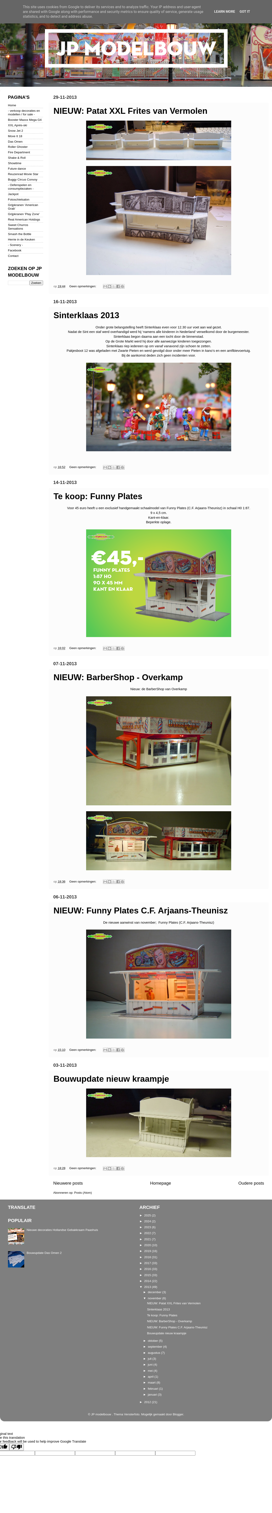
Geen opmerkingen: (83, 286)
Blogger (178, 1414)
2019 (148, 1251)
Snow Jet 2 (15, 130)
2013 (148, 1287)
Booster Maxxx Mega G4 (25, 120)
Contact (13, 256)
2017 (148, 1263)
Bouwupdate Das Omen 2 (44, 1253)
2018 (148, 1257)
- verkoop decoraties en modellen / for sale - (24, 112)
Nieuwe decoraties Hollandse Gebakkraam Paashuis (62, 1230)
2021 (148, 1239)
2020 (148, 1245)
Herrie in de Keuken (21, 239)
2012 (148, 1402)
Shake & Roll (17, 157)
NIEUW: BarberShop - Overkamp (118, 677)
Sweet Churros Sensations (18, 226)
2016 (148, 1269)
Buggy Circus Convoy (22, 179)
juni (150, 1364)
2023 (148, 1227)
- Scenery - (15, 245)
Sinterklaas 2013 (86, 315)
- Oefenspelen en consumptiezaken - (21, 186)
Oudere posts (251, 1183)
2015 (148, 1275)
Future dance (17, 168)
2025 (148, 1215)
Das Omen (15, 141)
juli (150, 1358)
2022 (148, 1233)
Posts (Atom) (83, 1192)
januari (153, 1394)
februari (153, 1388)
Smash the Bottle (19, 234)
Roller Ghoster (18, 147)
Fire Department (19, 152)
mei (151, 1370)
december (155, 1292)
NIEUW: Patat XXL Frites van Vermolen (130, 111)
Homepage (160, 1183)
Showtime (14, 163)
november (155, 1298)
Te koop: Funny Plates (97, 496)
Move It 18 (15, 136)
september (155, 1346)
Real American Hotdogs (24, 219)
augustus (154, 1352)
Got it (245, 12)
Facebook (14, 250)
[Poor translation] (16, 1447)
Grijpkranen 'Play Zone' (23, 214)
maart (152, 1382)
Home (12, 105)
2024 (148, 1221)
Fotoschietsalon (18, 199)
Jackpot (13, 194)
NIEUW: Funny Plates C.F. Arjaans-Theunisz (140, 910)
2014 (148, 1281)
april (151, 1376)
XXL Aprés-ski (17, 125)
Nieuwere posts (68, 1183)
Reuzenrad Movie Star (23, 174)
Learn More (224, 12)
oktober (153, 1340)
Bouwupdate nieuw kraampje (111, 1079)
